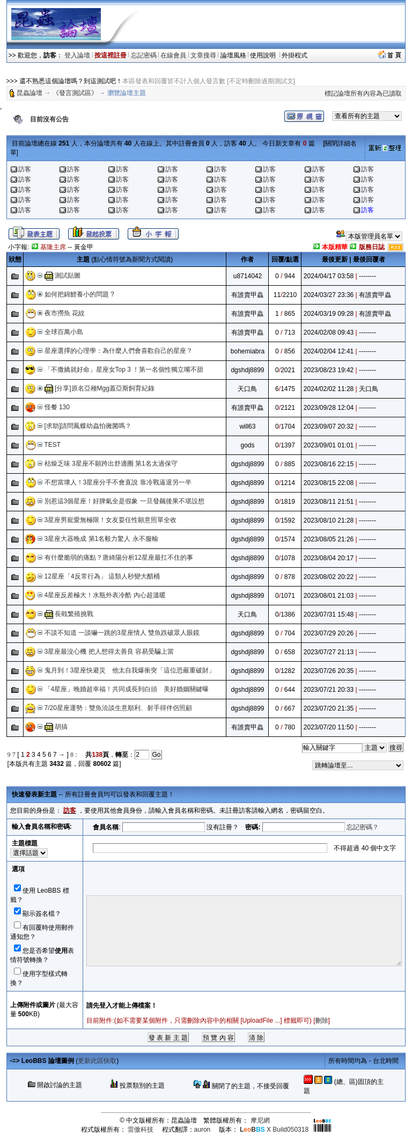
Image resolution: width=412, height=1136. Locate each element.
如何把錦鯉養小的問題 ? (79, 294)
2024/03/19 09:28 (329, 313)
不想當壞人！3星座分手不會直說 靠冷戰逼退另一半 (118, 482)
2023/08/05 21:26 (329, 539)
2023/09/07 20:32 (329, 426)
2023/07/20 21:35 (329, 708)
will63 (247, 426)
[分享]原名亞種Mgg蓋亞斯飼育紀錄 (104, 388)
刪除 (321, 1020)
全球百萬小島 (64, 332)
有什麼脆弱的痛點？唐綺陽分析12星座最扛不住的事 (119, 557)
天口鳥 (247, 389)
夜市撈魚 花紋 (65, 313)
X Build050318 (274, 1129)
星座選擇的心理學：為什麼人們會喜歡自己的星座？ (119, 350)
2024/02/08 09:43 (329, 332)
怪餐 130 (57, 407)
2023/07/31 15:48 (329, 614)
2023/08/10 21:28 (329, 520)
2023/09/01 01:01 (329, 445)
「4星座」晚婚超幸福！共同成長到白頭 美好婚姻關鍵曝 (127, 689)
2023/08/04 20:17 (329, 558)
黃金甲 (83, 247)
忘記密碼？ (363, 827)
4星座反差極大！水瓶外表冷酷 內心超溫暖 (105, 595)
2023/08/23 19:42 (329, 370)
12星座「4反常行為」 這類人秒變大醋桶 (102, 576)
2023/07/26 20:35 (329, 671)
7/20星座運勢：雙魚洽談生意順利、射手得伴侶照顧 (118, 708)
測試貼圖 (67, 275)
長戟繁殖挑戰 (74, 614)
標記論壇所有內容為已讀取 (363, 93)
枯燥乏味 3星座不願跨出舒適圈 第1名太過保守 (111, 463)
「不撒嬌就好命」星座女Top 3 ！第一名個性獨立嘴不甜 (124, 369)
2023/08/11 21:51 (329, 501)
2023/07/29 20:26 (329, 633)
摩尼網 (260, 1120)
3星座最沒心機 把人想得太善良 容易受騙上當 (109, 651)
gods (247, 445)
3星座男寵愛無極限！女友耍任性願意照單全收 (111, 520)
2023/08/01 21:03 (329, 595)
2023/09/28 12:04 (329, 407)
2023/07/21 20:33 (329, 689)
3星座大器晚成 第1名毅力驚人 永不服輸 (101, 538)
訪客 (24, 169)
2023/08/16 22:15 (329, 464)
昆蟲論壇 (29, 93)
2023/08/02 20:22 (329, 577)
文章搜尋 (203, 55)
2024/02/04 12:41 (329, 351)
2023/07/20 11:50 (329, 727)
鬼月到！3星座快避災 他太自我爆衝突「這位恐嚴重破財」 (130, 670)
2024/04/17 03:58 (329, 276)
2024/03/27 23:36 (329, 295)
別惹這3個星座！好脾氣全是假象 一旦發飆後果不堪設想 (124, 501)
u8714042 (247, 276)
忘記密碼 (144, 55)
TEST (52, 444)
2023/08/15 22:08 (329, 483)
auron (202, 1129)
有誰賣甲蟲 (247, 295)
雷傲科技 (140, 1129)
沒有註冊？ (223, 827)
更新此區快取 (97, 1061)
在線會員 (173, 55)
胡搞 (61, 726)
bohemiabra (247, 351)
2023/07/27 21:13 (329, 652)
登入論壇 (77, 55)
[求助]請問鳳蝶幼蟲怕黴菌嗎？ (88, 426)
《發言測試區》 (75, 93)
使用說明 (263, 55)
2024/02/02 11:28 (329, 389)
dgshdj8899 (247, 370)
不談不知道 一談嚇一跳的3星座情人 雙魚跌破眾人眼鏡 (122, 632)
